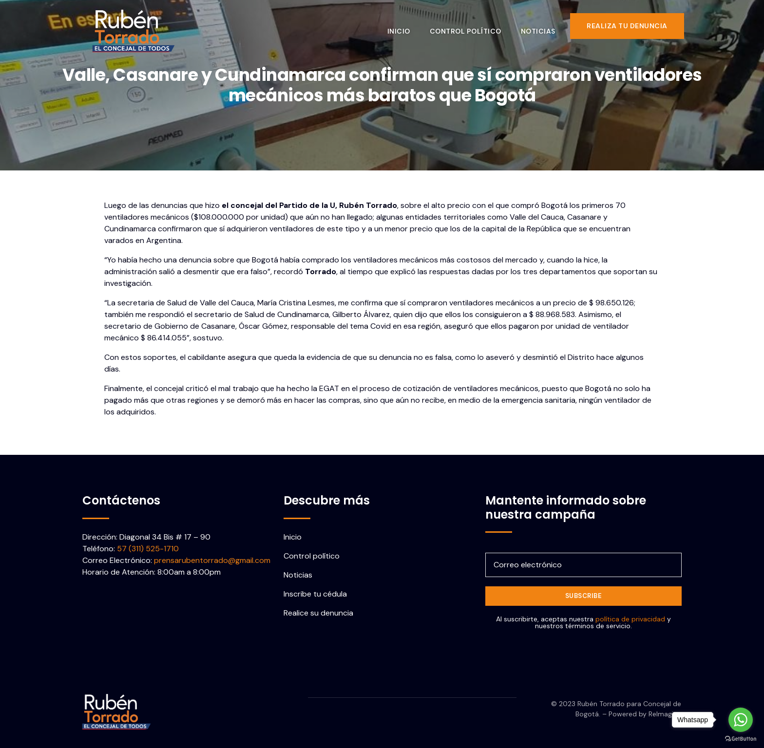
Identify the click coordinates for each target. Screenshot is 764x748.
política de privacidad (630, 619)
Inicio (406, 25)
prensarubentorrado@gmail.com (212, 560)
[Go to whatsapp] (740, 720)
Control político (473, 25)
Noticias (545, 25)
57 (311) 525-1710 (148, 548)
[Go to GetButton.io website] (740, 738)
